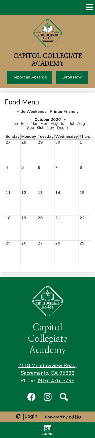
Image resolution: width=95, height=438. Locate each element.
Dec (60, 128)
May (54, 124)
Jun (64, 124)
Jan (15, 124)
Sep (30, 128)
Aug (81, 124)
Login (25, 417)
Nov (50, 128)
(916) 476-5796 (55, 381)
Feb (24, 124)
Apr (44, 124)
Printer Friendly (64, 112)
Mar (34, 124)
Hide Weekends (31, 112)
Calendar (47, 429)
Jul (72, 124)
